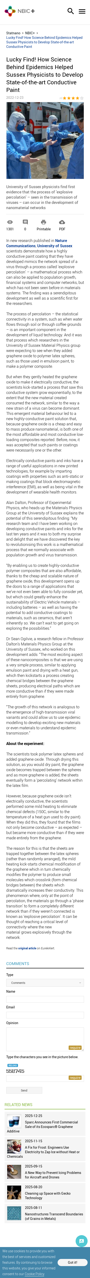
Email (10, 1007)
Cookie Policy (34, 1274)
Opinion (12, 1023)
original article (27, 948)
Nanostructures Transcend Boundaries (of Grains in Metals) (54, 1216)
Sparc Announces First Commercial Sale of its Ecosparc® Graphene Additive (42, 1126)
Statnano (13, 33)
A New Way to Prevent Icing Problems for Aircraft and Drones (53, 1174)
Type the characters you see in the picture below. (42, 1057)
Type (9, 974)
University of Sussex (54, 245)
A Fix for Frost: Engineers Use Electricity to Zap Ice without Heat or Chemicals (43, 1152)
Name (10, 991)
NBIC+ (30, 33)
